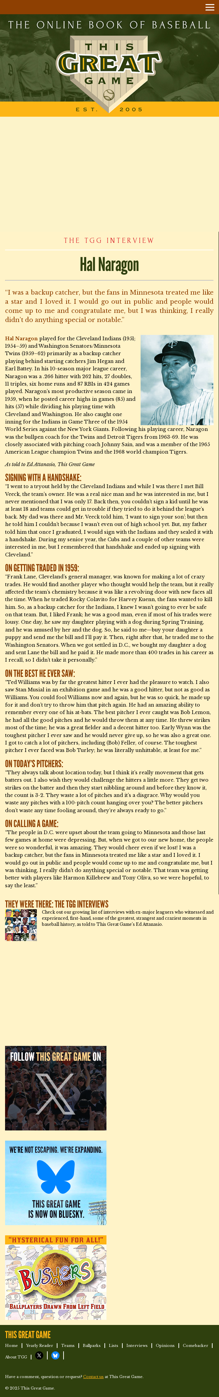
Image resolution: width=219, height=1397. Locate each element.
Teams (68, 1345)
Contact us (93, 1376)
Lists (113, 1345)
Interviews (137, 1345)
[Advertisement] (109, 174)
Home (11, 1345)
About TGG (16, 1357)
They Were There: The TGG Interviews (56, 904)
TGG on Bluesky (55, 1355)
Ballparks (92, 1345)
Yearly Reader (39, 1345)
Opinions (165, 1345)
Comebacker (195, 1345)
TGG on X (39, 1355)
